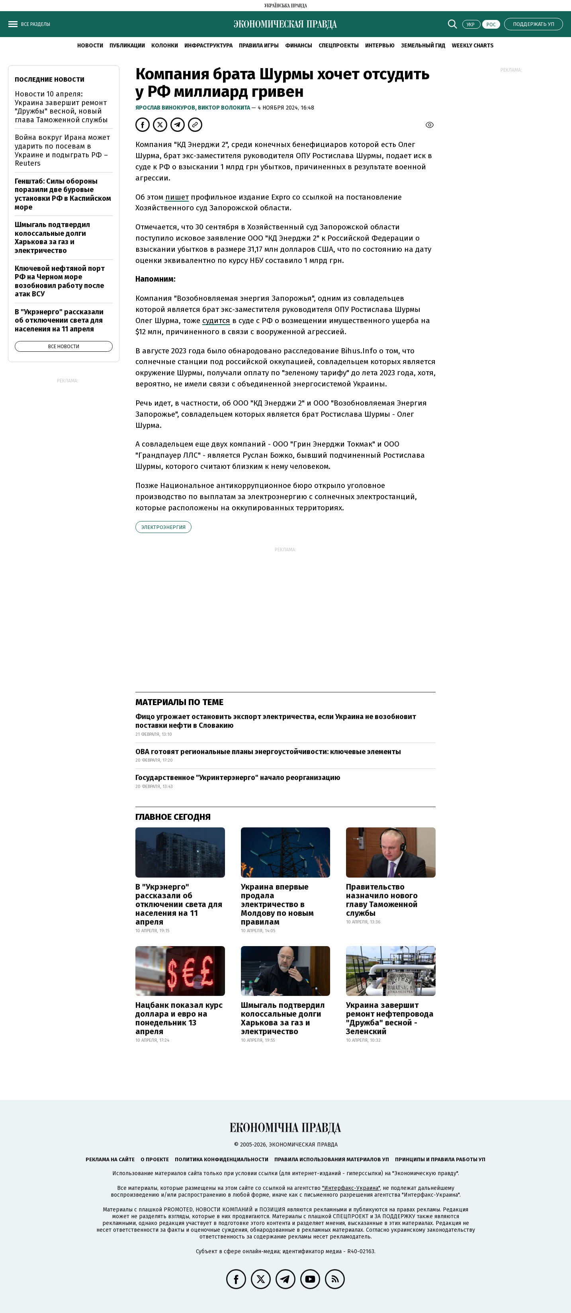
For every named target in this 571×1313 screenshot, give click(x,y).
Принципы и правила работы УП (440, 1159)
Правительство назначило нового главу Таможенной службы (382, 900)
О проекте (155, 1159)
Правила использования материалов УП (331, 1159)
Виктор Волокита (224, 107)
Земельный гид (423, 45)
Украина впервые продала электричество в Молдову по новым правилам (277, 904)
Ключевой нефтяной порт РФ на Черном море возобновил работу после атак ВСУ (60, 281)
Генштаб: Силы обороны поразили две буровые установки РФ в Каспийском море (63, 194)
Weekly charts (473, 45)
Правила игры (259, 45)
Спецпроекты (339, 45)
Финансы (298, 45)
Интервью (380, 45)
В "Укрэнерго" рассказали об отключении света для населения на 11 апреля (178, 904)
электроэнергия (163, 527)
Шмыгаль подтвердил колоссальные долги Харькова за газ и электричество (283, 1018)
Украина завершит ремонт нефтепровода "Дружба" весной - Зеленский (390, 1018)
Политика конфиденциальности (221, 1159)
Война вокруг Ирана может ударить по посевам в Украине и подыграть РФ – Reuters (62, 150)
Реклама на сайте (110, 1159)
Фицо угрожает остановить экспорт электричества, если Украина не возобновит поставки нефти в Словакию (275, 721)
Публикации (127, 45)
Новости (90, 45)
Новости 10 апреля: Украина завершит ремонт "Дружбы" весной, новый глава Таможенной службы (61, 107)
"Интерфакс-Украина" (351, 1188)
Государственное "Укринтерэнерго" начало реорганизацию (237, 777)
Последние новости (49, 79)
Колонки (164, 45)
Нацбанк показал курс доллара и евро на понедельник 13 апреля (179, 1018)
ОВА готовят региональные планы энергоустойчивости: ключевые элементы (268, 751)
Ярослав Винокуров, (166, 107)
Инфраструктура (208, 45)
